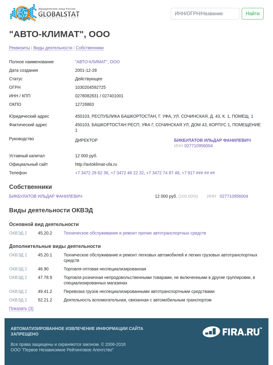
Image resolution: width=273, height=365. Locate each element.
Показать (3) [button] (21, 308)
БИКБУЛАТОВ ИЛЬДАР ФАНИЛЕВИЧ (45, 196)
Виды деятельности (52, 47)
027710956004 (198, 145)
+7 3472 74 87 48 (162, 172)
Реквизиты (19, 47)
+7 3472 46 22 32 (127, 172)
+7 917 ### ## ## (198, 172)
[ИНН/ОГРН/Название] (205, 13)
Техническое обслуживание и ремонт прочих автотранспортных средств (135, 233)
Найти (253, 13)
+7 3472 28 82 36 (91, 172)
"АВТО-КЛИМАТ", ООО (59, 34)
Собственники (89, 47)
